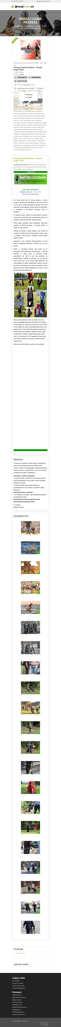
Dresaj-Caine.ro (16, 1000)
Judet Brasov (29, 26)
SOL (26, 1021)
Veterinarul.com (17, 995)
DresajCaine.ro (16, 1009)
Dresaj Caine (19, 26)
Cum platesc (16, 981)
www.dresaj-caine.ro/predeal (24, 88)
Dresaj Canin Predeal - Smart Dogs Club (28, 159)
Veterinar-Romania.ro (18, 1014)
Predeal (38, 26)
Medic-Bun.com (17, 1004)
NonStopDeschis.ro (18, 1012)
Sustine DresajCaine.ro (19, 988)
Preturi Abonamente (18, 985)
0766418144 (36, 77)
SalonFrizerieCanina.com (19, 1007)
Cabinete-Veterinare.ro (19, 997)
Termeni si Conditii (17, 983)
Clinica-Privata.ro (17, 1002)
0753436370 (22, 77)
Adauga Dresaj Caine (43, 1)
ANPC (23, 1021)
